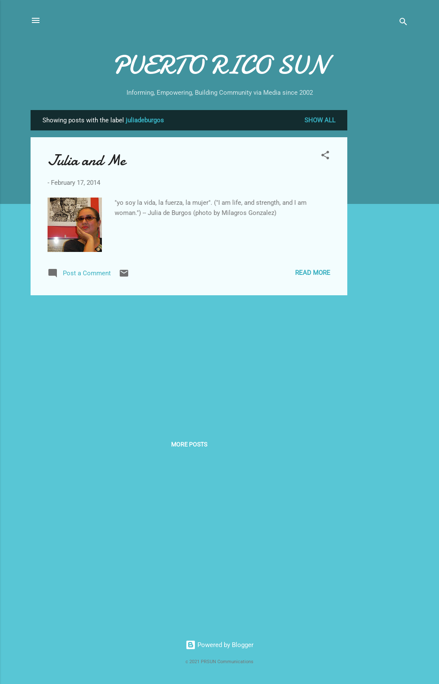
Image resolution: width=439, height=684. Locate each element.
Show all (319, 120)
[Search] (403, 23)
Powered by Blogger (219, 645)
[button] (325, 156)
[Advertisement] (381, 237)
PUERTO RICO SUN (219, 65)
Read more (312, 273)
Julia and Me (86, 160)
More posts (189, 444)
